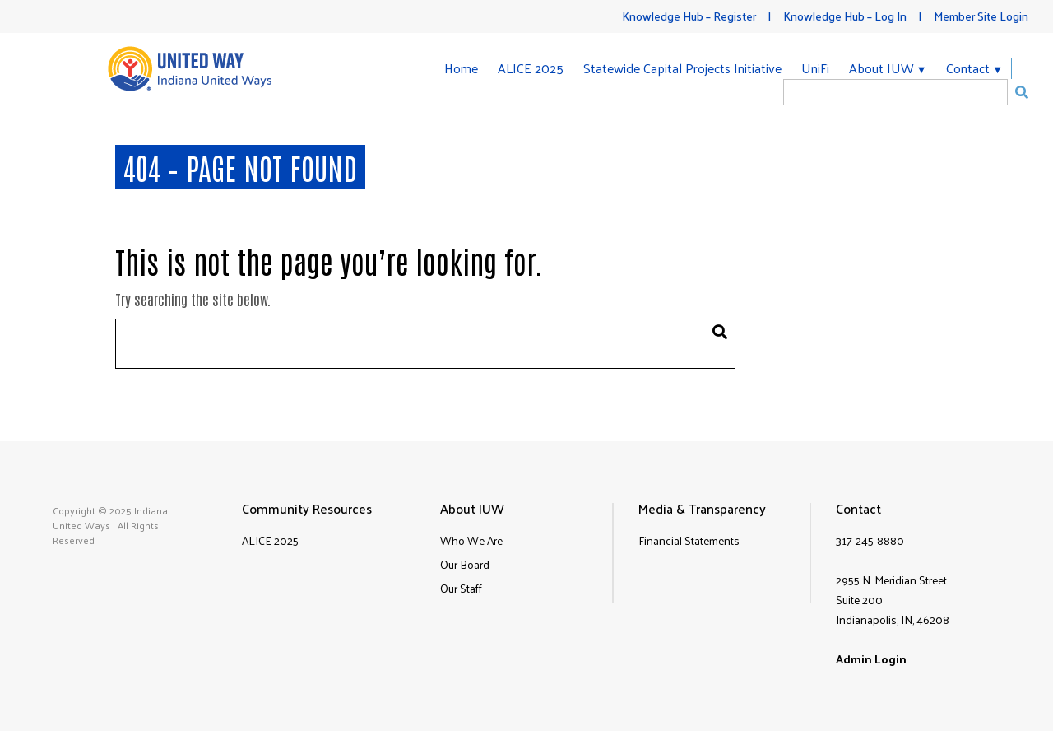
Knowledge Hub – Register (689, 16)
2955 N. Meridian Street (891, 580)
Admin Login (871, 659)
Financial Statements (689, 540)
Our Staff (461, 588)
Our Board (464, 564)
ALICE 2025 (531, 68)
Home (461, 68)
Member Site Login (981, 16)
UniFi (815, 68)
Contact (968, 68)
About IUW (881, 68)
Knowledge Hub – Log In (845, 16)
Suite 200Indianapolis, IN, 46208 (892, 609)
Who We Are (471, 540)
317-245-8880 (870, 540)
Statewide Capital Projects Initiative (682, 68)
